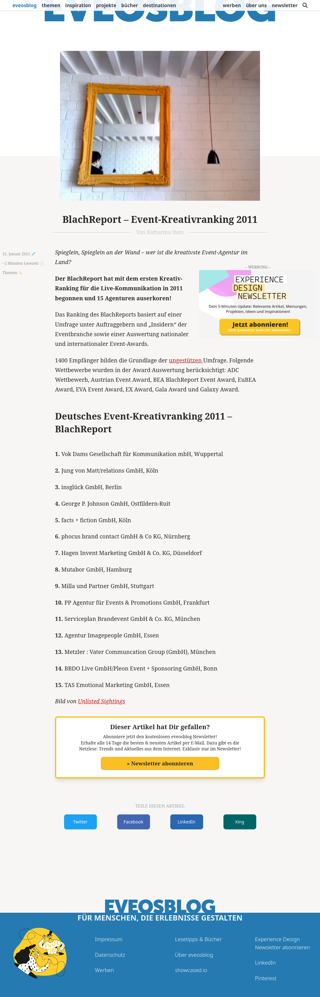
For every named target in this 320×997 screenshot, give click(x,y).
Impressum (108, 939)
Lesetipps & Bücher (198, 939)
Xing (239, 822)
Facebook (133, 822)
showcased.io (191, 970)
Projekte (106, 5)
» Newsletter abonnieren (160, 763)
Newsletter (285, 5)
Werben (232, 5)
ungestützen (186, 360)
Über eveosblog (194, 954)
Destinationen (159, 5)
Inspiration (78, 5)
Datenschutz (110, 954)
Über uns (256, 5)
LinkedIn (187, 822)
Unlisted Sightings (101, 701)
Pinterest (266, 978)
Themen (51, 5)
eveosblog (24, 5)
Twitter (80, 822)
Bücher (129, 5)
